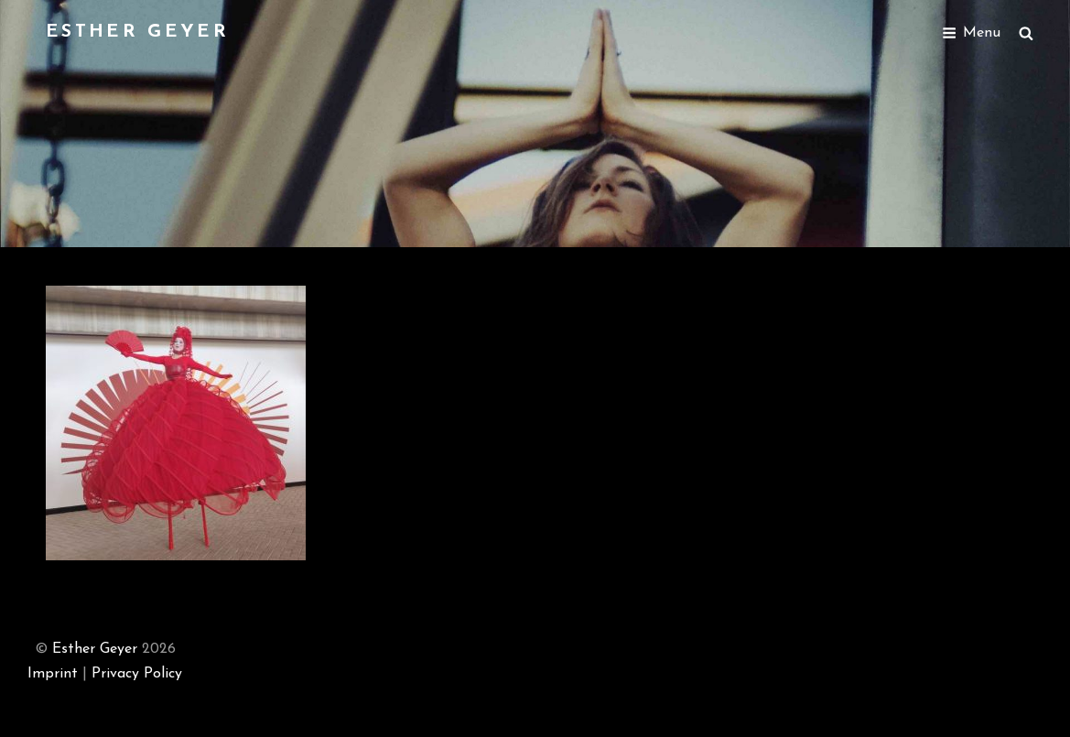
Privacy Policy (137, 674)
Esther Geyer (137, 32)
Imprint (52, 674)
